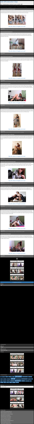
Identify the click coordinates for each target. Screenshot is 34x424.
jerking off (8, 159)
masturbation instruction (18, 231)
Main (1, 285)
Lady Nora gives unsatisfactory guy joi (6, 423)
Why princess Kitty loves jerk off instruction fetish (8, 161)
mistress (8, 29)
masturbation (12, 29)
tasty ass (12, 54)
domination (30, 376)
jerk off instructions (21, 29)
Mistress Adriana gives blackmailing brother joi (7, 420)
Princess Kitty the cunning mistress (6, 209)
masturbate (8, 183)
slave (5, 382)
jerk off (18, 29)
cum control (15, 29)
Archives (2, 385)
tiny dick (8, 54)
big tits (18, 54)
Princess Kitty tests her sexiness (5, 83)
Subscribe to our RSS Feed (17, 282)
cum (9, 54)
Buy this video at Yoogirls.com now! (17, 26)
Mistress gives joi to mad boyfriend (5, 415)
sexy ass (2, 382)
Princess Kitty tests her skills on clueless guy (7, 134)
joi (10, 54)
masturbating (22, 132)
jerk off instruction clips (26, 29)
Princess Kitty (4, 29)
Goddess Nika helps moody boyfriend (6, 416)
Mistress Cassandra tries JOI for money (6, 412)
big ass (17, 159)
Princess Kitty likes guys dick (5, 108)
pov (22, 231)
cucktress (18, 132)
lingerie (10, 159)
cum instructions (15, 54)
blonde (23, 231)
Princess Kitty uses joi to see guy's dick (7, 56)
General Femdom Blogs (4, 350)
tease (12, 81)
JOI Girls (2, 347)
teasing (10, 29)
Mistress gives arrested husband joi (5, 419)
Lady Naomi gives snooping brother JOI (6, 411)
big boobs (3, 376)
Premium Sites (3, 344)
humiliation (12, 159)
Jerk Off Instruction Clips (9, 2)
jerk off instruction (21, 256)
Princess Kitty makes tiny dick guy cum (6, 31)
